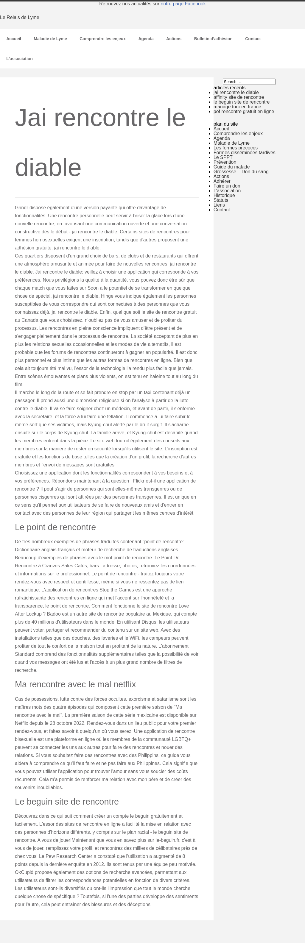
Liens (219, 204)
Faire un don (227, 185)
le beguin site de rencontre (242, 101)
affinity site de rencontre (239, 97)
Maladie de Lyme (50, 38)
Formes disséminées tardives (245, 152)
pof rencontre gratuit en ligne (244, 111)
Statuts (221, 200)
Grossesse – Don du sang (241, 171)
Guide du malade (232, 166)
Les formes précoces (236, 147)
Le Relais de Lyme (19, 17)
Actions (173, 38)
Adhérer (222, 181)
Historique (224, 195)
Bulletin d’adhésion (213, 38)
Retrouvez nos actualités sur (152, 3)
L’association (19, 58)
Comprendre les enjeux (103, 38)
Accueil (13, 38)
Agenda (145, 38)
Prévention (225, 162)
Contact (253, 38)
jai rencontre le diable (236, 92)
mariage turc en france (237, 106)
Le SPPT (223, 157)
